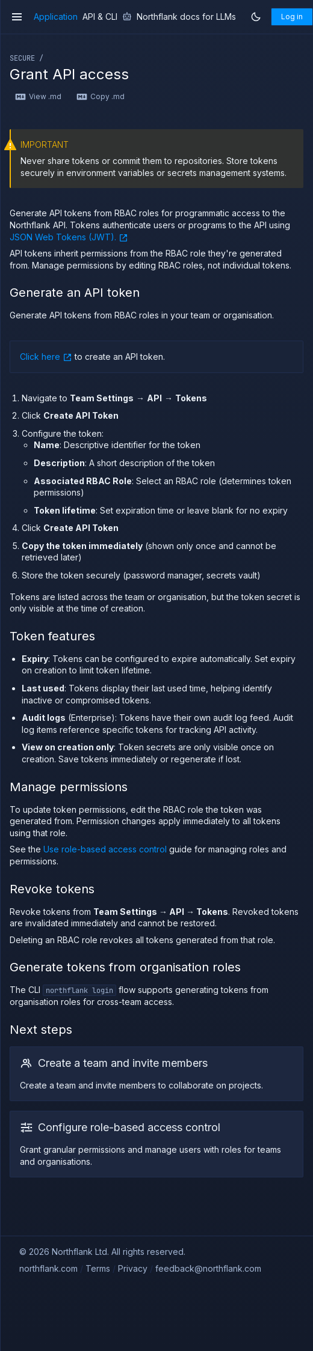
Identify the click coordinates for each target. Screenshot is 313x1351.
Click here (46, 356)
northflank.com (48, 1268)
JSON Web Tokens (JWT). (69, 236)
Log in (292, 16)
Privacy (132, 1268)
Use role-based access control (105, 849)
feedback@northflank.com (208, 1268)
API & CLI (99, 17)
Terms (97, 1268)
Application (56, 17)
